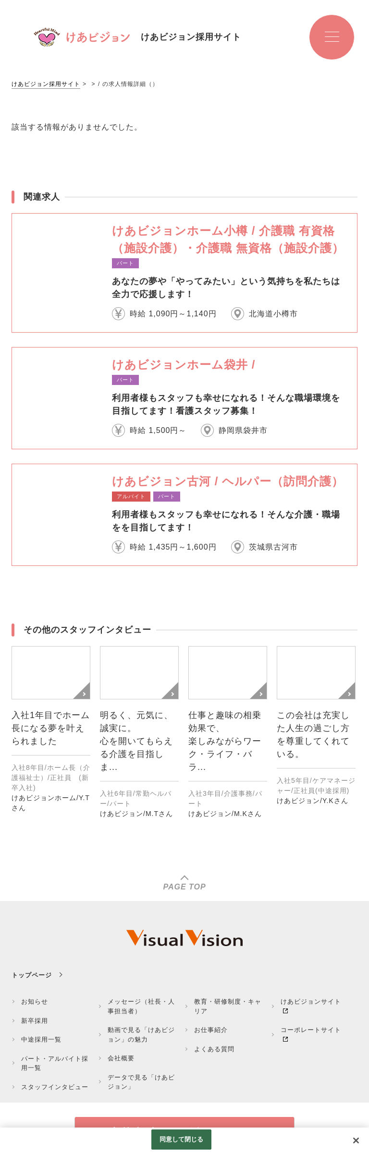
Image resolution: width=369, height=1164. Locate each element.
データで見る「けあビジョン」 (141, 1082)
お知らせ (34, 1001)
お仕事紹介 (211, 1029)
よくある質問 (214, 1049)
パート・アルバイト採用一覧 (54, 1063)
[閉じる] (356, 1140)
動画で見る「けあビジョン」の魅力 (141, 1034)
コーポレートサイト (311, 1029)
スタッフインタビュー (54, 1087)
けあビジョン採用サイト (46, 84)
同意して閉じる (182, 1139)
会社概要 (121, 1058)
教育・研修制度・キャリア (227, 1006)
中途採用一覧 (41, 1039)
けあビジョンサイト (311, 1001)
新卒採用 (34, 1020)
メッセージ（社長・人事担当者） (141, 1006)
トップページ (32, 975)
